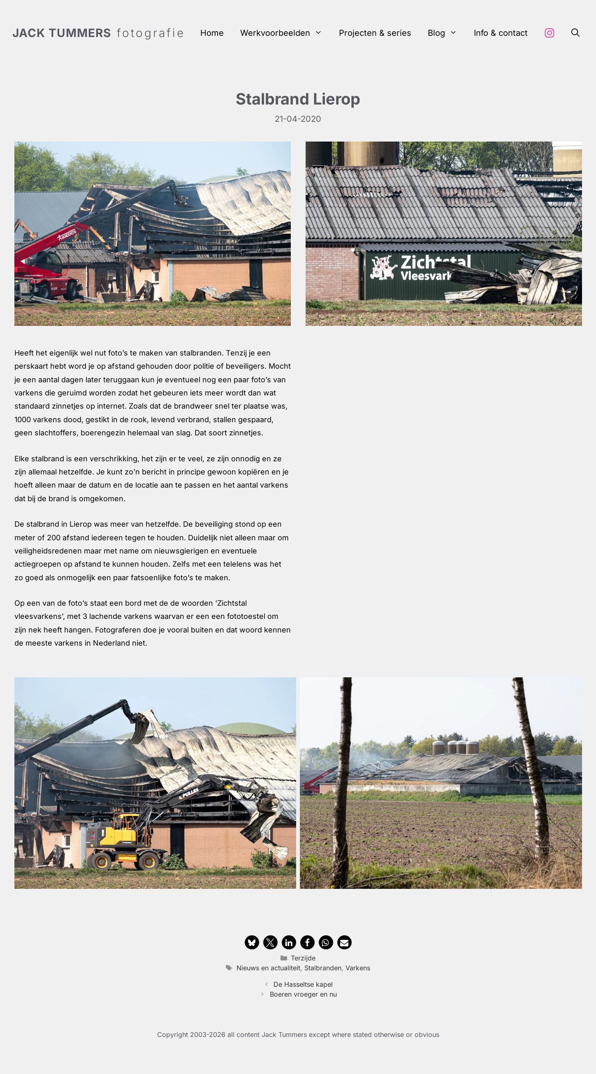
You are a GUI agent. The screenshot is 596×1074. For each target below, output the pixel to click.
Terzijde (303, 958)
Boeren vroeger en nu (303, 994)
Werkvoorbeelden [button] (285, 33)
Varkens (358, 968)
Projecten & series (375, 33)
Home (212, 33)
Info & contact (501, 33)
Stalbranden (322, 968)
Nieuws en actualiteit (268, 968)
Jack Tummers (61, 33)
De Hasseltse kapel (303, 984)
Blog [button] (447, 33)
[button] (575, 33)
